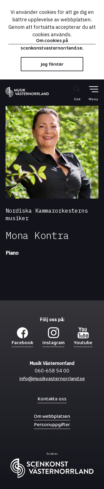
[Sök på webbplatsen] (71, 93)
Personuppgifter (52, 424)
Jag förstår (52, 64)
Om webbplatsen (52, 416)
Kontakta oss (52, 399)
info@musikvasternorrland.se (52, 380)
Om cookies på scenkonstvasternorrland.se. (52, 41)
